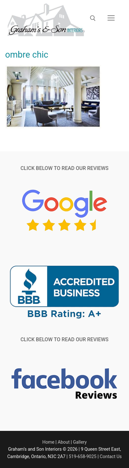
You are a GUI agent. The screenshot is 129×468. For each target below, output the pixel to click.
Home (48, 442)
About (63, 442)
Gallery (80, 442)
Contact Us (111, 456)
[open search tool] (93, 18)
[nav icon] (111, 18)
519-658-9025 (82, 456)
